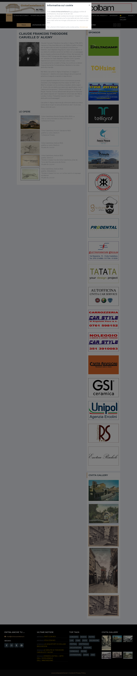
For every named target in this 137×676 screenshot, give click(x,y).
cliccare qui (83, 27)
